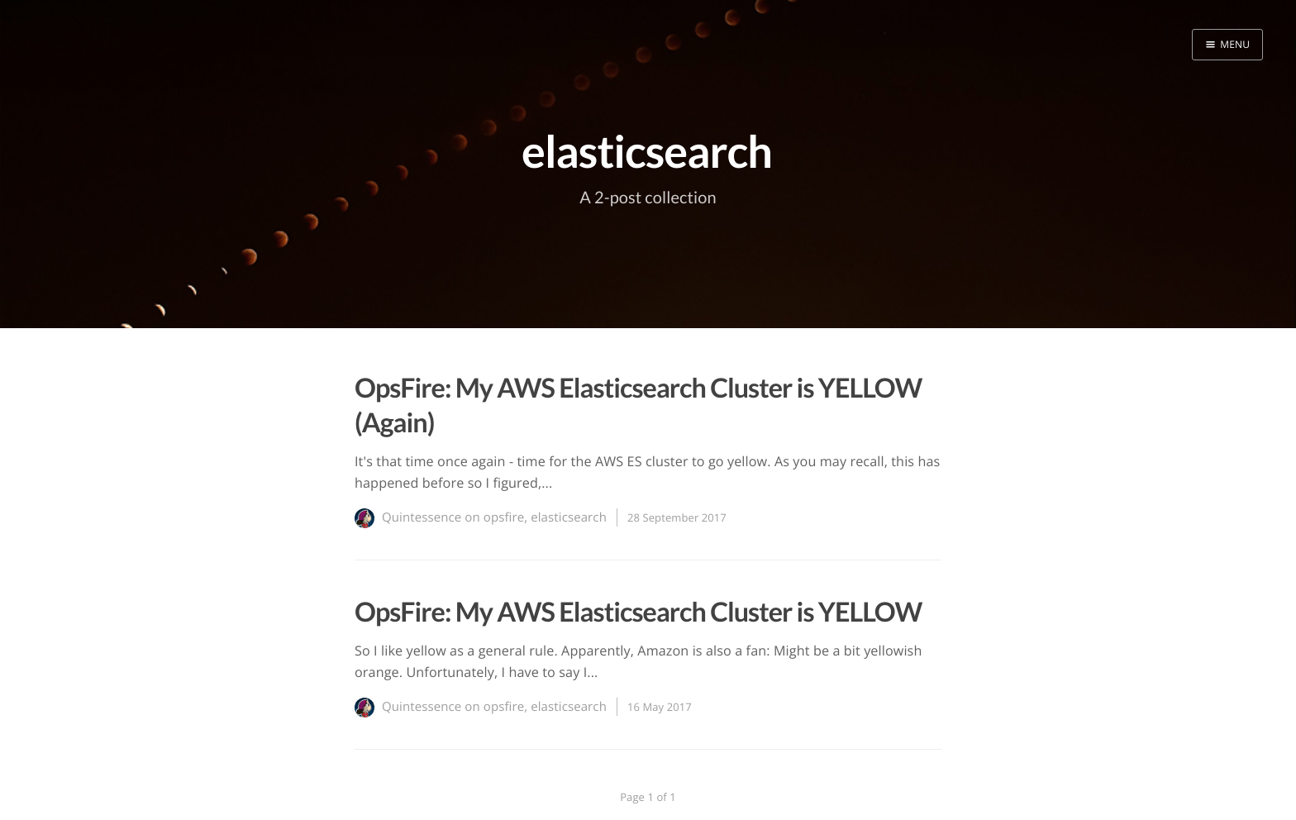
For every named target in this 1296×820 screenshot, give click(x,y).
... (546, 483)
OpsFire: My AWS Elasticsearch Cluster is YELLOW (638, 611)
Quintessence (421, 517)
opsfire (504, 517)
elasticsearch (569, 517)
